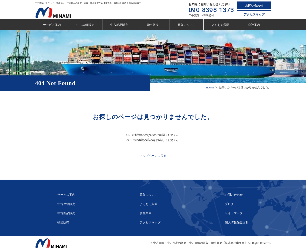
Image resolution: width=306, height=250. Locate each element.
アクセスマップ (254, 14)
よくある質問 (220, 25)
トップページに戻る (153, 155)
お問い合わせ (254, 5)
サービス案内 (52, 25)
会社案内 (254, 25)
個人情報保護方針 (237, 222)
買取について (187, 25)
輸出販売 (153, 25)
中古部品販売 (119, 25)
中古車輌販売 (85, 25)
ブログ (229, 204)
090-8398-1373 (211, 10)
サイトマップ (234, 213)
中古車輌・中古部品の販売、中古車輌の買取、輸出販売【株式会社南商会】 (200, 242)
